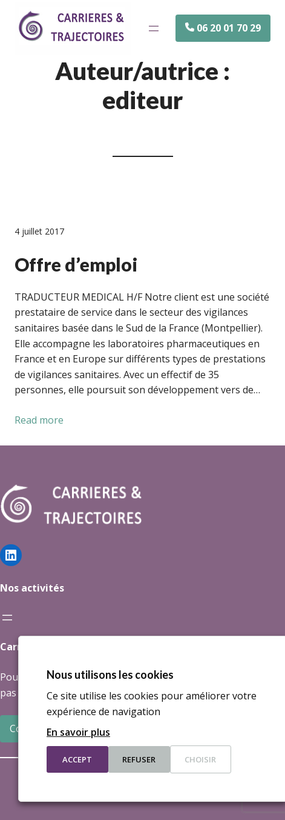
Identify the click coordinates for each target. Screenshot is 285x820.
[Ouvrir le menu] (153, 28)
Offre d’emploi (76, 264)
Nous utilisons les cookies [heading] (110, 674)
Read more (39, 420)
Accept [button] (77, 759)
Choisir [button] (200, 759)
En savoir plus (78, 732)
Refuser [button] (139, 759)
